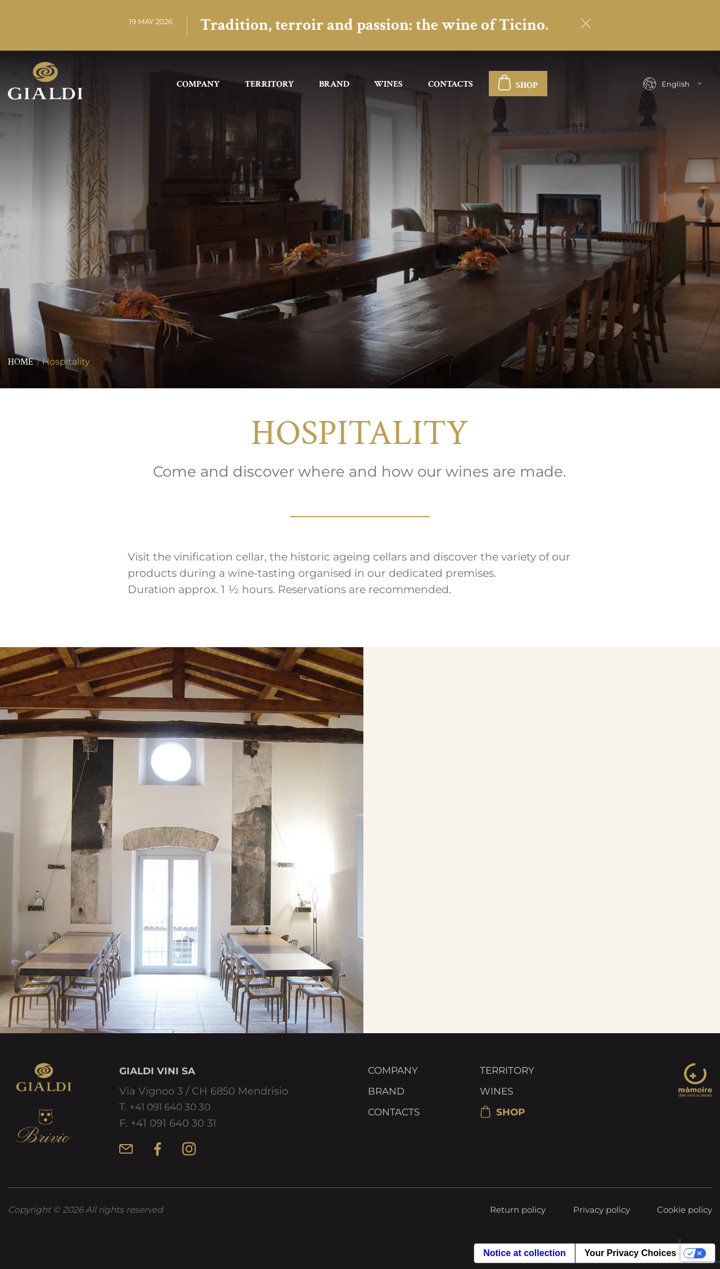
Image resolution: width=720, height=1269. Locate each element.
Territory (269, 85)
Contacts (450, 85)
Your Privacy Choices (630, 1254)
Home (20, 363)
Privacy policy (601, 1210)
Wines (388, 85)
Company (198, 85)
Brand (334, 85)
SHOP (518, 86)
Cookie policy (684, 1210)
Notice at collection (524, 1254)
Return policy (518, 1210)
